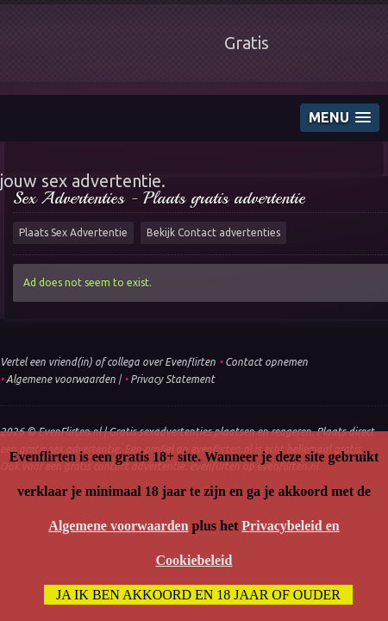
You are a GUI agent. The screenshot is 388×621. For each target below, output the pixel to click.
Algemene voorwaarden (61, 379)
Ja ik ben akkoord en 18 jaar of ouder (198, 594)
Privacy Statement (172, 379)
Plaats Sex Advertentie (73, 232)
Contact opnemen (266, 361)
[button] (339, 118)
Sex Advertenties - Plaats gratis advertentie (159, 198)
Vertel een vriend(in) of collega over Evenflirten (108, 361)
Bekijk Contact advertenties (213, 232)
